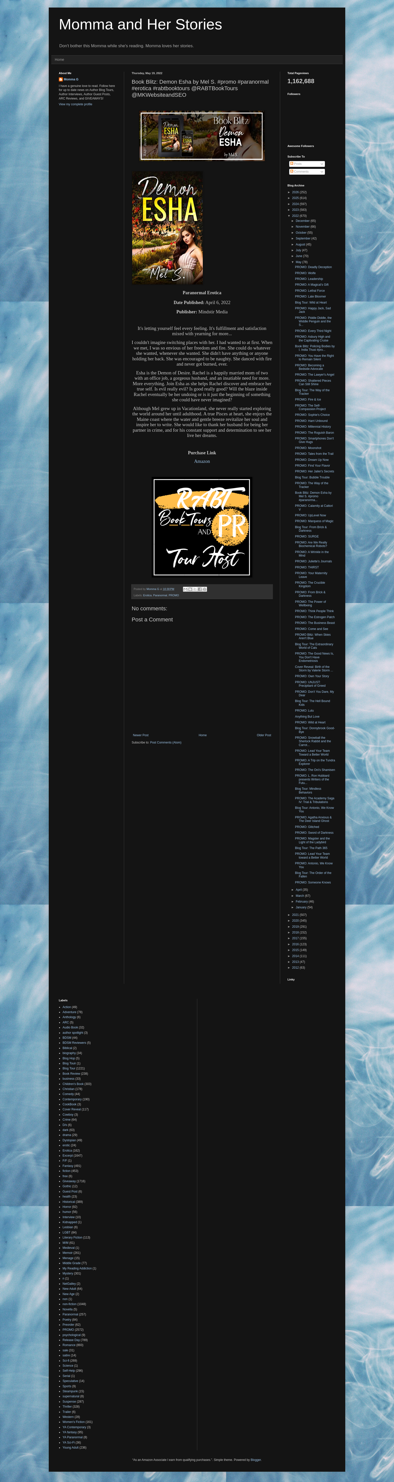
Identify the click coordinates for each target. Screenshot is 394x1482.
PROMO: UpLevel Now (310, 515)
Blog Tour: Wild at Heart (311, 302)
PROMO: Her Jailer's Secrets (314, 471)
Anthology (69, 1017)
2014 (296, 956)
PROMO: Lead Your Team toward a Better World (312, 855)
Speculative (70, 1381)
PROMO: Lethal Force (310, 290)
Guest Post (70, 1191)
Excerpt (68, 1155)
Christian (68, 1089)
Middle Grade (72, 1263)
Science (68, 1365)
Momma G (71, 79)
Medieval (69, 1248)
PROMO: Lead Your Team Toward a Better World (312, 752)
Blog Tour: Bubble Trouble (312, 477)
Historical (69, 1202)
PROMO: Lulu (304, 710)
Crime (67, 1119)
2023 (296, 210)
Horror (67, 1207)
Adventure (69, 1012)
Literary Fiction (72, 1237)
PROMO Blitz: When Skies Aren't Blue (313, 636)
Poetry (67, 1319)
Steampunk (70, 1391)
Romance (69, 1345)
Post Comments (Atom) (165, 742)
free (65, 1176)
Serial (66, 1376)
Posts (296, 164)
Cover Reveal (72, 1109)
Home (59, 60)
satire (66, 1355)
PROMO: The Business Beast (315, 623)
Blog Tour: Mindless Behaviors (308, 790)
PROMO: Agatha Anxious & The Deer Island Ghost (313, 819)
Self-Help (69, 1370)
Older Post (264, 735)
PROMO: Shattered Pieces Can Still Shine (313, 382)
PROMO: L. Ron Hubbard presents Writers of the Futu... (312, 779)
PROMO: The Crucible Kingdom (310, 584)
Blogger (256, 1460)
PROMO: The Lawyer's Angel (314, 374)
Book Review (71, 1073)
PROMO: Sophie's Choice (312, 415)
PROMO (174, 595)
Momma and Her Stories (140, 24)
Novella (68, 1309)
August (301, 244)
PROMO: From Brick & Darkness (310, 594)
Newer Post (141, 735)
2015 (296, 950)
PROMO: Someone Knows (313, 882)
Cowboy (68, 1114)
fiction (66, 1171)
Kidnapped (70, 1222)
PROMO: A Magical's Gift (312, 284)
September (303, 238)
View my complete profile (75, 104)
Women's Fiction (74, 1422)
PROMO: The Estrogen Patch (315, 617)
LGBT (66, 1232)
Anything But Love (307, 716)
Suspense (69, 1401)
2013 (296, 962)
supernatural (71, 1396)
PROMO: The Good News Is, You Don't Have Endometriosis (314, 657)
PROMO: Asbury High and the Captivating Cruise (312, 338)
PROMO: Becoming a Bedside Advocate (309, 367)
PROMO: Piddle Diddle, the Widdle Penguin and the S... (313, 321)
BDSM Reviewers (74, 1043)
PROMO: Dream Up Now (312, 460)
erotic (66, 1145)
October (301, 232)
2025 (296, 198)
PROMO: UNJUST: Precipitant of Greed (310, 683)
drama (67, 1135)
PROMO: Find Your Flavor (312, 465)
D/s (65, 1125)
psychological (72, 1335)
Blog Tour (69, 1068)
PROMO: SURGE (307, 536)
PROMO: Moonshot (308, 448)
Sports (67, 1386)
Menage (68, 1258)
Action (67, 1007)
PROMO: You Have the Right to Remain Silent (314, 357)
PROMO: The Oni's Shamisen (315, 770)
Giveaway (69, 1181)
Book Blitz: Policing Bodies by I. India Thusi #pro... (315, 348)
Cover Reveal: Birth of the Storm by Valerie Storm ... (314, 668)
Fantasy (68, 1166)
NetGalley (69, 1284)
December (303, 221)
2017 (296, 938)
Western (68, 1417)
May (299, 262)
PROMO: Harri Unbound (311, 421)
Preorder (68, 1324)
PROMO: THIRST (307, 567)
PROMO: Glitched (307, 827)
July (299, 250)
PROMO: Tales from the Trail (314, 454)
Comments (299, 171)
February (302, 901)
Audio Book (70, 1027)
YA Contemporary (74, 1427)
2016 (296, 944)
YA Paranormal (73, 1437)
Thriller (67, 1406)
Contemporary (72, 1099)
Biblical (67, 1048)
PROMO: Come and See (311, 629)
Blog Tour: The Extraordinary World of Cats (314, 646)
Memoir (68, 1253)
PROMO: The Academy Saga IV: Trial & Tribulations (314, 800)
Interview (69, 1217)
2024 (296, 204)
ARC (66, 1022)
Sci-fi (66, 1360)
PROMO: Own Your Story (312, 676)
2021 (296, 915)
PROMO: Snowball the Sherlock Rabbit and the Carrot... (313, 741)
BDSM (67, 1038)
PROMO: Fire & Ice (308, 399)
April (299, 890)
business (68, 1078)
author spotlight (73, 1032)
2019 (296, 926)
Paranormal (160, 595)
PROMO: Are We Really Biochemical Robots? (311, 544)
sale (65, 1350)
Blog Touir (69, 1063)
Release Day (71, 1340)
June (299, 256)
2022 (296, 216)
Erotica (147, 595)
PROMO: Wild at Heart (310, 722)
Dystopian (69, 1140)
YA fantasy (70, 1432)
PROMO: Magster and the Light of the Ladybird (312, 840)
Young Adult (71, 1447)
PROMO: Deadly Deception (313, 267)
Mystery (68, 1273)
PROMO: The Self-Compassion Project (310, 407)
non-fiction (69, 1304)
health (67, 1196)
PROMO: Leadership (309, 279)
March (300, 896)
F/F (65, 1160)
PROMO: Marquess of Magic (314, 521)
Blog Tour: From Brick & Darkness (311, 528)
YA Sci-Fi (69, 1442)
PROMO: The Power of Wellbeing (310, 603)
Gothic (67, 1186)
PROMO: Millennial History (313, 426)
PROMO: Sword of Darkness (314, 832)
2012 (296, 967)
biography (69, 1053)
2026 (296, 192)
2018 (296, 932)
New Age (69, 1294)
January (301, 907)
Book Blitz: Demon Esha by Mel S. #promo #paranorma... (313, 496)
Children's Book (73, 1084)
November (303, 226)
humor (67, 1212)
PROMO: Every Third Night (313, 331)
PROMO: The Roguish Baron (314, 432)
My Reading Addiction (77, 1268)
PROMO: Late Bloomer (310, 296)
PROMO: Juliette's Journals (313, 561)
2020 (296, 920)
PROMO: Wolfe (305, 273)
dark (65, 1130)
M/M (65, 1243)
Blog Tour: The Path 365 (311, 848)
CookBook (69, 1104)
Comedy (68, 1094)
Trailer (67, 1412)
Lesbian (68, 1227)
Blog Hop (69, 1058)
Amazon (202, 461)
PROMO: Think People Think (314, 611)
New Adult (69, 1289)
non (65, 1299)
